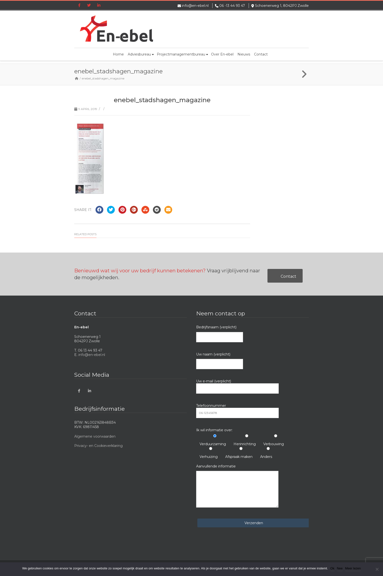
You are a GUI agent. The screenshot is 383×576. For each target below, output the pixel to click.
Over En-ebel (222, 54)
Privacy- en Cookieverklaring (98, 445)
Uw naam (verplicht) (219, 360)
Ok (332, 568)
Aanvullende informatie (237, 486)
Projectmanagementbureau (182, 54)
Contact (261, 54)
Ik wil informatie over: (214, 430)
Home (118, 54)
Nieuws (243, 54)
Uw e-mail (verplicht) (237, 386)
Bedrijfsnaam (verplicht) (219, 333)
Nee (340, 568)
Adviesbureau (141, 54)
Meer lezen (353, 568)
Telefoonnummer (237, 410)
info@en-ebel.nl (195, 5)
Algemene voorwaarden (95, 436)
